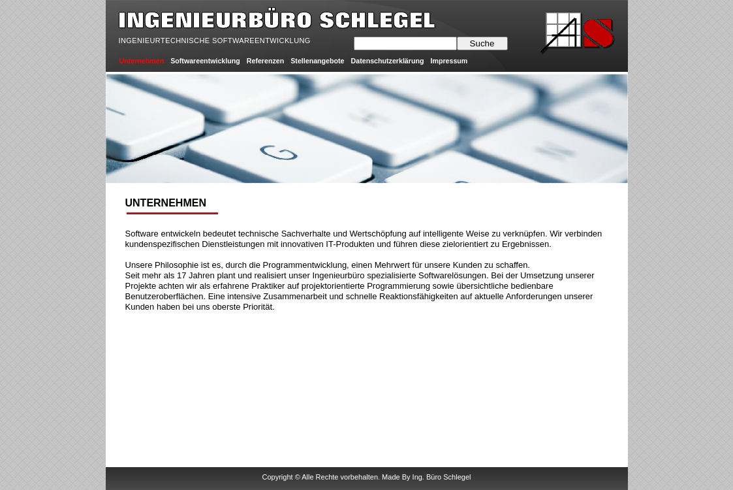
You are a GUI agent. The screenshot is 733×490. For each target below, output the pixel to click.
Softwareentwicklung (205, 61)
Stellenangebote (317, 61)
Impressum (448, 61)
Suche (482, 43)
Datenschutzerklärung (387, 61)
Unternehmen (141, 61)
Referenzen (265, 61)
